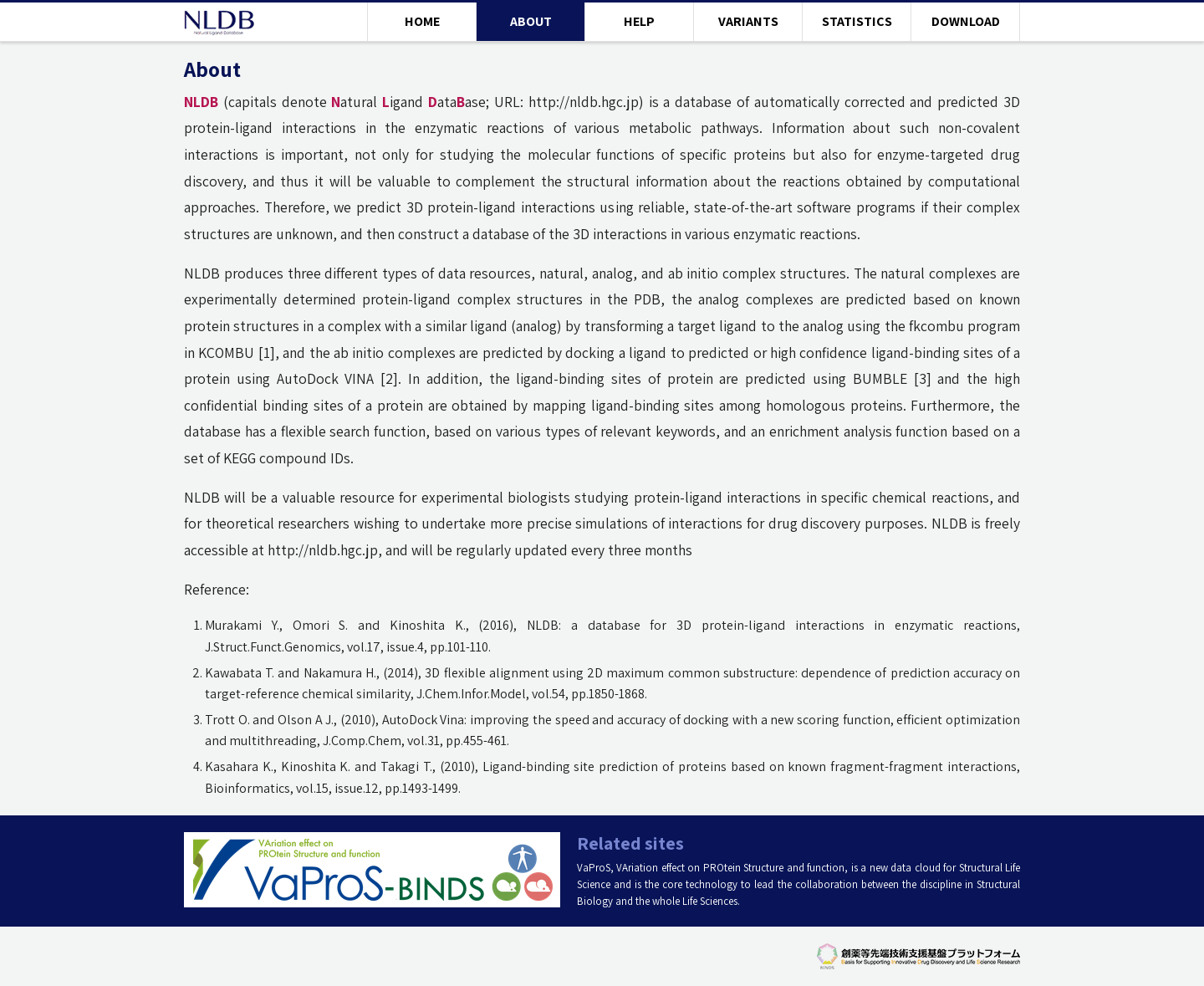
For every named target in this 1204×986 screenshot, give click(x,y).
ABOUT (531, 21)
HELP (639, 21)
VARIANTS (748, 21)
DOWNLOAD (965, 21)
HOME (422, 21)
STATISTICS (857, 21)
